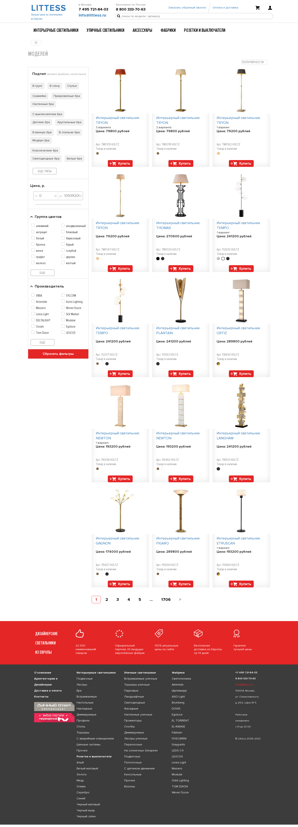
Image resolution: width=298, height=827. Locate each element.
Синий (81, 798)
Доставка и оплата (48, 690)
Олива (81, 786)
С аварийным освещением (95, 738)
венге (39, 251)
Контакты (41, 696)
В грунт (36, 86)
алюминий (42, 226)
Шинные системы (88, 744)
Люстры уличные (136, 738)
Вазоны (129, 786)
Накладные (84, 708)
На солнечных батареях (141, 750)
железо (41, 263)
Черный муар (86, 810)
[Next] (180, 599)
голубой (71, 251)
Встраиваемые (87, 696)
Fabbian (177, 732)
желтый (71, 263)
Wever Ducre (73, 308)
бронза (40, 244)
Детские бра (40, 122)
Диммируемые (86, 714)
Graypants (178, 744)
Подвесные (85, 678)
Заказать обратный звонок (187, 9)
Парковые (131, 690)
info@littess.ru (92, 16)
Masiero (41, 308)
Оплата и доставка (225, 9)
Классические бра (44, 150)
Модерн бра (39, 140)
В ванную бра (41, 132)
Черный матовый (88, 804)
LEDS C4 (178, 750)
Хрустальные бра (68, 122)
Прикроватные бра (65, 96)
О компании (42, 672)
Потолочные (133, 762)
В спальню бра (68, 132)
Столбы (129, 726)
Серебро (83, 792)
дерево (70, 257)
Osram (40, 326)
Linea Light (42, 314)
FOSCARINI (179, 738)
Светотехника (181, 678)
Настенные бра (42, 104)
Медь (80, 780)
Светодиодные (134, 702)
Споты (81, 726)
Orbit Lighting (180, 780)
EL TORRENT (180, 720)
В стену (53, 86)
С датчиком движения (139, 768)
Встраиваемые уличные (140, 678)
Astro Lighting (74, 302)
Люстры (82, 684)
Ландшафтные (134, 696)
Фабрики (168, 30)
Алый (80, 762)
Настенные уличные (138, 714)
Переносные (133, 744)
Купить (124, 163)
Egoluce (71, 326)
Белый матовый (87, 768)
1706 (166, 599)
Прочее (82, 750)
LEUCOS (71, 333)
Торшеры (83, 732)
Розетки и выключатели (204, 30)
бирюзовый (73, 238)
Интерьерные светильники (56, 30)
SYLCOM (71, 295)
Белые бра (73, 158)
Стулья (71, 86)
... (151, 599)
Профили (83, 720)
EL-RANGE (178, 726)
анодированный (76, 226)
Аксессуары (142, 30)
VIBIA (39, 295)
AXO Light (178, 696)
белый (40, 238)
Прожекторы (133, 720)
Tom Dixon (42, 333)
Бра (79, 690)
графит (40, 257)
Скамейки (38, 96)
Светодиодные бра (44, 158)
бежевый (72, 232)
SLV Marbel (72, 314)
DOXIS (176, 708)
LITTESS (48, 9)
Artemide (41, 302)
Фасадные (131, 708)
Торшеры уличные (137, 684)
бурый (70, 244)
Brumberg (178, 702)
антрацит (41, 232)
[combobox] (254, 62)
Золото (82, 774)
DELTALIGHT (43, 320)
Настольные (85, 702)
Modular (71, 320)
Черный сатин (86, 816)
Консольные (133, 774)
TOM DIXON (180, 786)
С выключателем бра (46, 114)
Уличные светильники (105, 30)
